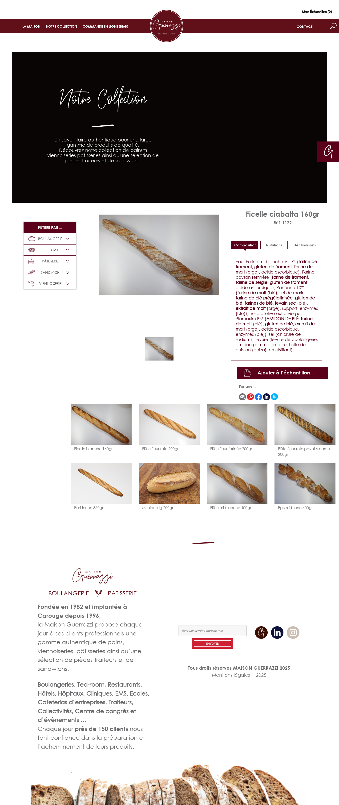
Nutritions (274, 245)
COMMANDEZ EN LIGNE (249, 588)
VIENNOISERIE (44, 283)
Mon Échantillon (317, 11)
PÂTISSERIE (43, 261)
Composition (245, 245)
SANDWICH (44, 272)
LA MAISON (31, 26)
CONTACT (304, 27)
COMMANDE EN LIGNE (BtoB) (105, 26)
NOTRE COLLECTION (61, 26)
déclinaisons (305, 245)
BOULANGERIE (45, 238)
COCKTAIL (43, 249)
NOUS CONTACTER (285, 588)
